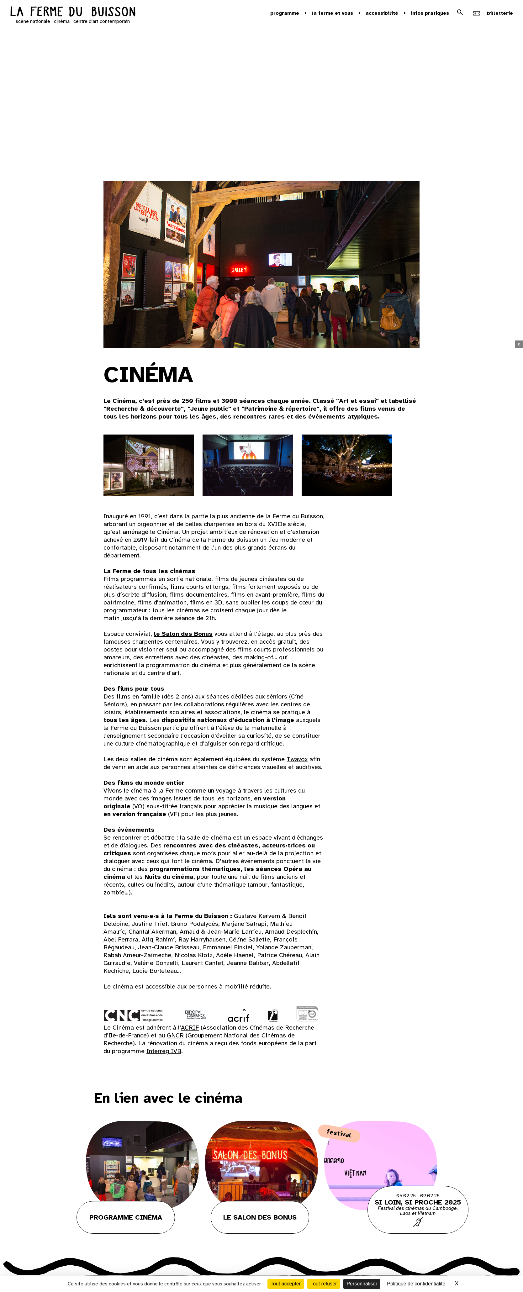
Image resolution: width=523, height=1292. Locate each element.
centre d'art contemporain (101, 21)
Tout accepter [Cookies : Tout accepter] (286, 1283)
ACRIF (190, 1027)
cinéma (62, 21)
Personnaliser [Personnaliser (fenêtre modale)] (361, 1283)
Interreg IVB (163, 1051)
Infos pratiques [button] (430, 13)
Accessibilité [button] (382, 13)
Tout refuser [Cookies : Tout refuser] (323, 1283)
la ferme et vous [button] (332, 13)
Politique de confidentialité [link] (416, 1283)
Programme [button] (284, 13)
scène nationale (33, 21)
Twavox (297, 759)
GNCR (175, 1035)
